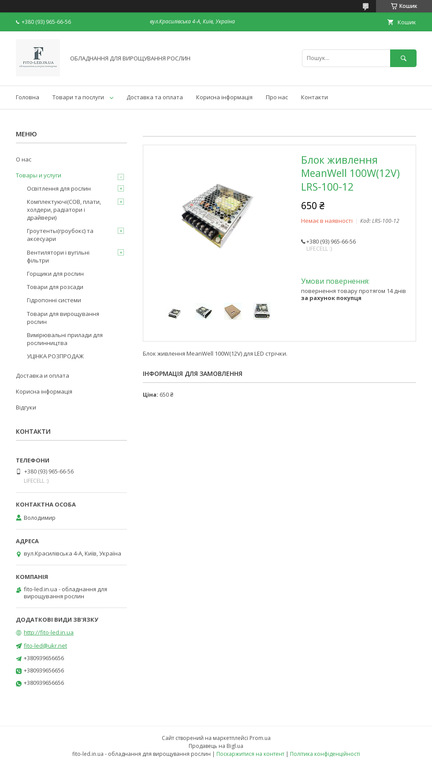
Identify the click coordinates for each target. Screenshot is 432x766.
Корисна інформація (224, 97)
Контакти (314, 97)
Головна (27, 97)
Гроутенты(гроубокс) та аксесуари (60, 235)
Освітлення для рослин (59, 188)
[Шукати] (403, 58)
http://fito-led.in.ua (49, 632)
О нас (23, 159)
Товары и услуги (38, 175)
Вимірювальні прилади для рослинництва (65, 339)
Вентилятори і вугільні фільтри (58, 256)
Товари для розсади (55, 287)
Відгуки (26, 407)
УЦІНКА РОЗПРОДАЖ (55, 356)
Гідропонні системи (54, 300)
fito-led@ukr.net (45, 645)
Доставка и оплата (42, 375)
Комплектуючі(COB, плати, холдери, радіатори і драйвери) (64, 210)
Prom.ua (260, 738)
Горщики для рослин (55, 274)
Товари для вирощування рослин (63, 318)
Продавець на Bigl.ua (216, 746)
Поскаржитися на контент (250, 754)
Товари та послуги (78, 97)
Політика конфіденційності (325, 754)
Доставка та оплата (155, 97)
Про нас (277, 97)
